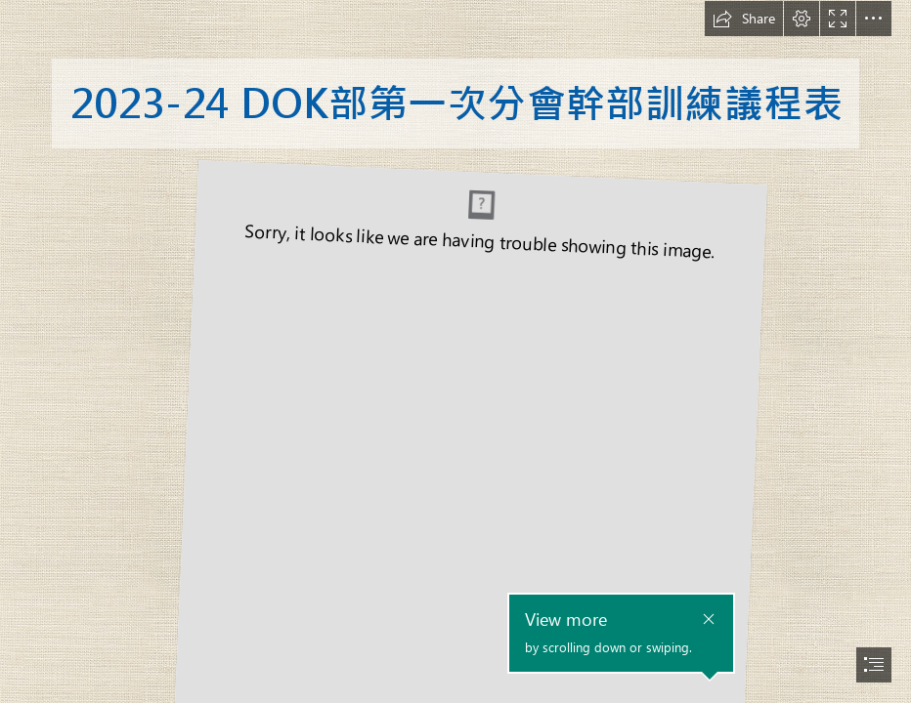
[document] (455, 351)
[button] (744, 18)
